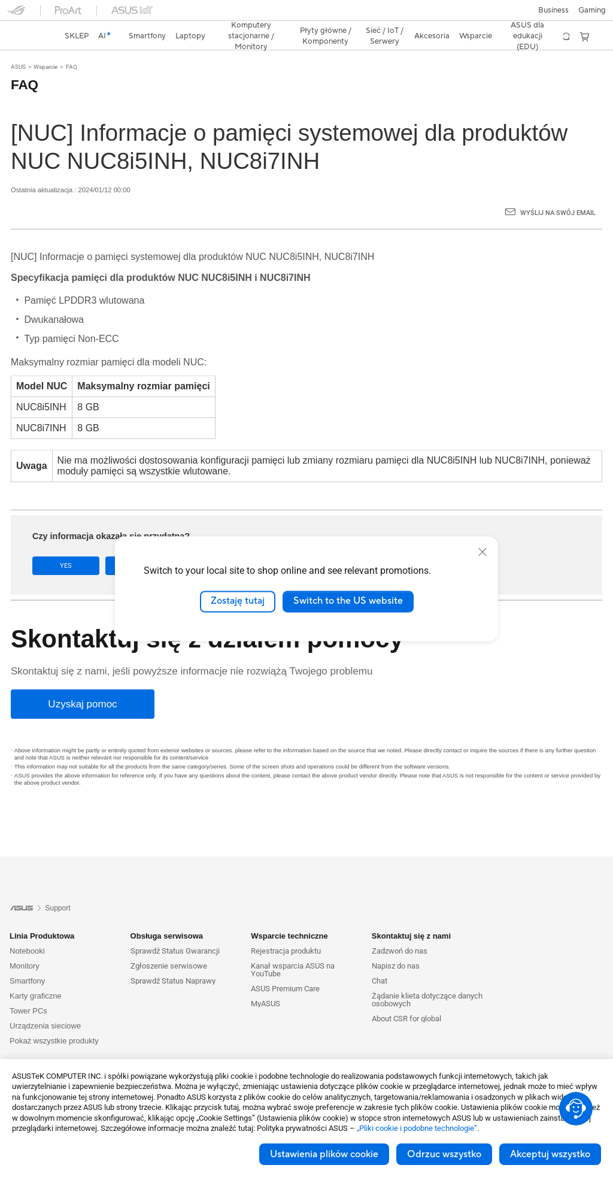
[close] (482, 551)
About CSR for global (406, 997)
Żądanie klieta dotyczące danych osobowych (427, 979)
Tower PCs (28, 990)
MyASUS (265, 983)
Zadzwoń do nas (399, 930)
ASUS (18, 46)
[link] (307, 14)
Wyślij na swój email (558, 192)
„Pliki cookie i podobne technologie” (417, 1128)
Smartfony (27, 960)
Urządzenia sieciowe (45, 1005)
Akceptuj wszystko (550, 1154)
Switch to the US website (348, 601)
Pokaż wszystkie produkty (54, 1020)
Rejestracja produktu (286, 930)
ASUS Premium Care (285, 968)
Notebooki (27, 930)
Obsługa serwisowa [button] (167, 915)
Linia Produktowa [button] (42, 915)
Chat (379, 960)
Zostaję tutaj (238, 601)
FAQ (71, 46)
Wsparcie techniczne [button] (289, 915)
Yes (66, 545)
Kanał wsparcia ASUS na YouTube (293, 949)
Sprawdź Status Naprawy (173, 960)
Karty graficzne (36, 975)
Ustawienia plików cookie (324, 1154)
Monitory (25, 945)
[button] (16, 14)
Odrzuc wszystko (444, 1154)
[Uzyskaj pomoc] (82, 683)
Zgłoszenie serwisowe (169, 945)
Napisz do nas (396, 945)
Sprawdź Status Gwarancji (175, 930)
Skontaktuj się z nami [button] (411, 915)
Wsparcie (45, 46)
